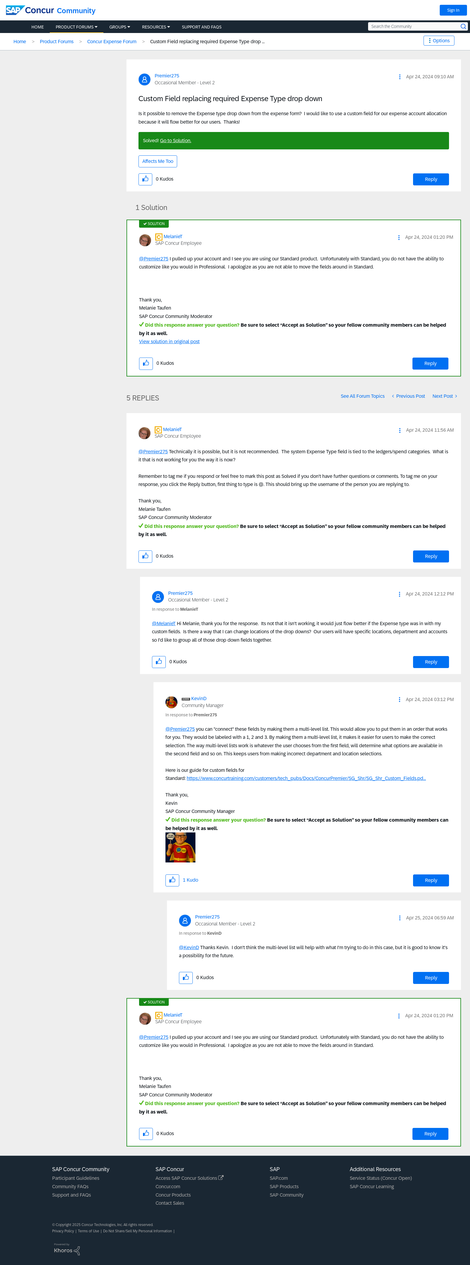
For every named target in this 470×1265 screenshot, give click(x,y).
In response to (175, 609)
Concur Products (173, 1195)
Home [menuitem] (37, 27)
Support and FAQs (71, 1195)
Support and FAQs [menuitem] (202, 27)
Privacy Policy (63, 1231)
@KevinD (189, 947)
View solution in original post (169, 341)
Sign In (453, 10)
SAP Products (284, 1186)
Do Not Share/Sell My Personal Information (137, 1231)
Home (19, 41)
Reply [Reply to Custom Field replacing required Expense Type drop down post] (431, 179)
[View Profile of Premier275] (167, 75)
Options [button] (441, 40)
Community (76, 11)
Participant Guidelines (75, 1178)
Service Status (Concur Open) (381, 1178)
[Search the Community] (418, 26)
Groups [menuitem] (117, 27)
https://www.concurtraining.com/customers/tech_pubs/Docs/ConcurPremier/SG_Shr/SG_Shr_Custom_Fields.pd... (306, 778)
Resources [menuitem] (154, 27)
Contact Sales (170, 1203)
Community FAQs (70, 1186)
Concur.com (168, 1186)
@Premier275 (153, 258)
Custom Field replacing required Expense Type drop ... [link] (207, 41)
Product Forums (56, 41)
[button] (400, 77)
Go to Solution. (175, 140)
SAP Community (287, 1195)
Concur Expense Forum (111, 41)
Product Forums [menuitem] (75, 27)
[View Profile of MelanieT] (173, 236)
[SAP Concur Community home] (30, 10)
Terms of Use (88, 1231)
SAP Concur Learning (372, 1186)
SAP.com (279, 1178)
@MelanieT (164, 623)
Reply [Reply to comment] (430, 363)
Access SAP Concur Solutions (190, 1178)
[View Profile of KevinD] (199, 698)
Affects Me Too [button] (157, 161)
